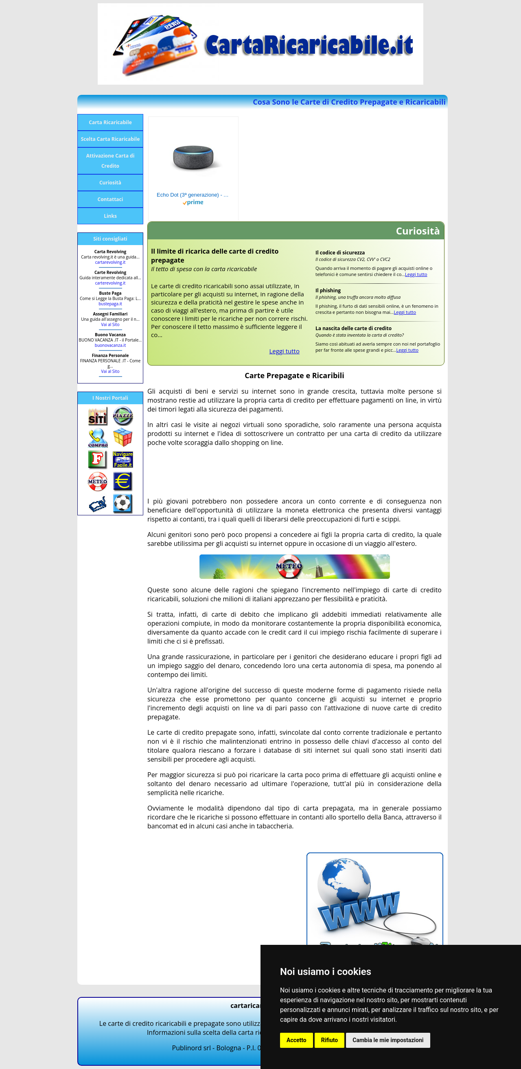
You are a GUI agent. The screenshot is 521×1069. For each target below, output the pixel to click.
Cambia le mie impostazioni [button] (387, 1040)
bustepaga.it (110, 304)
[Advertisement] (295, 471)
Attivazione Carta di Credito (110, 160)
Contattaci (110, 199)
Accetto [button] (296, 1040)
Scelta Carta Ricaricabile (110, 139)
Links (110, 215)
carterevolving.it (110, 283)
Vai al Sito (110, 324)
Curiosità (110, 182)
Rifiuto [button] (329, 1040)
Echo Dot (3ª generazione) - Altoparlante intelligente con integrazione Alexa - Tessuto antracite (193, 195)
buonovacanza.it (110, 345)
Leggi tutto (284, 351)
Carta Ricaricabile (110, 122)
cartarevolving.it (110, 262)
